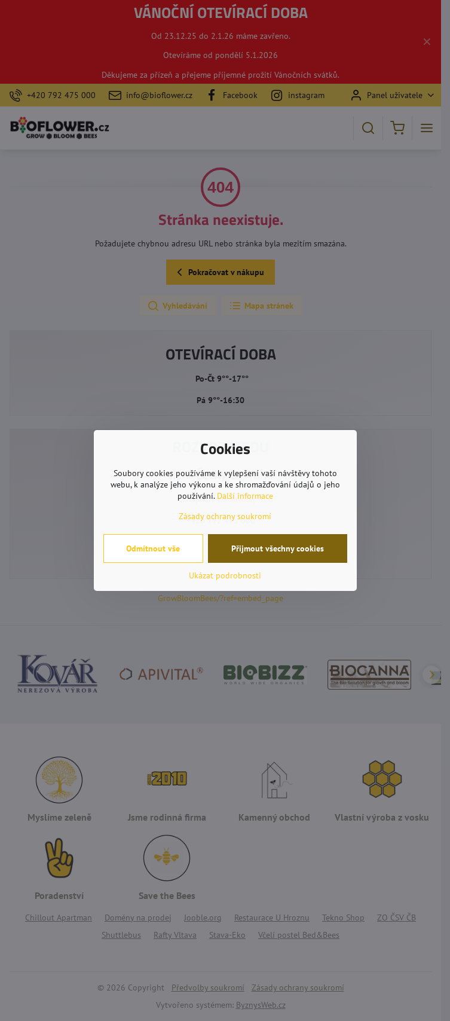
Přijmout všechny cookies (277, 548)
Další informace (245, 495)
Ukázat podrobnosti (225, 575)
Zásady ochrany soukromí (225, 516)
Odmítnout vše (153, 548)
